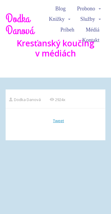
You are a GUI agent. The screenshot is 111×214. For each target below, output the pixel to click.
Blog (60, 9)
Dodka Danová (20, 25)
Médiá (92, 30)
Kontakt (90, 40)
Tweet (58, 120)
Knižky (57, 19)
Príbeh (67, 30)
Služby (87, 19)
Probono (86, 9)
